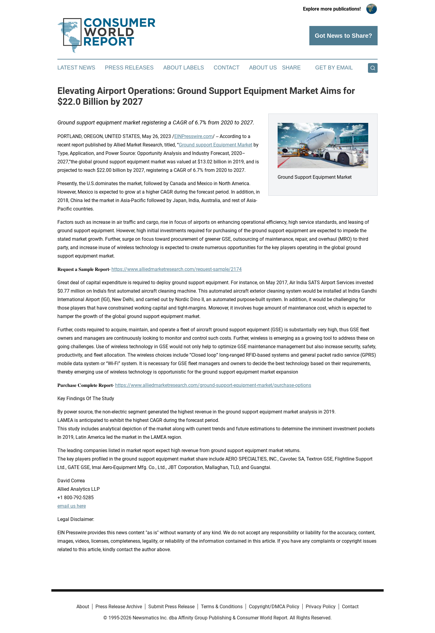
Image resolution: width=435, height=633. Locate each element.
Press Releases (129, 68)
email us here (71, 506)
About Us (263, 68)
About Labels (183, 68)
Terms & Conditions (222, 606)
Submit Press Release (171, 606)
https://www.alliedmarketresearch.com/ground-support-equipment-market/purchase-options (213, 385)
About (82, 606)
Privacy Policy (321, 606)
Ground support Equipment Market (215, 145)
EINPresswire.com (193, 136)
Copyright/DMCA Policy (274, 606)
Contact (227, 68)
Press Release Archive (118, 606)
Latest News (76, 68)
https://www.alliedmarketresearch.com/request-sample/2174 (176, 269)
